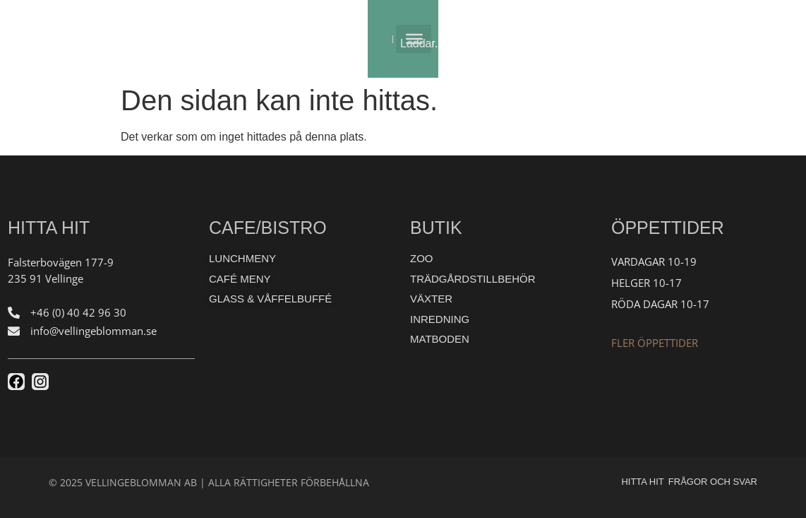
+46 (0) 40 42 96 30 (78, 312)
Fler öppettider (654, 343)
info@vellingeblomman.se (93, 331)
